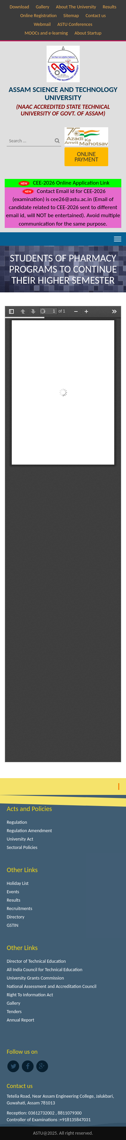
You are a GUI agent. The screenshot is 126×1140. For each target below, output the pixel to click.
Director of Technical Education (36, 961)
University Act (20, 839)
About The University (76, 7)
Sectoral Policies (22, 847)
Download (19, 7)
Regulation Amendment (29, 831)
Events (13, 892)
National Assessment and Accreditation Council (51, 986)
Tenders (14, 1011)
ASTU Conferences (74, 24)
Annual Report (20, 1020)
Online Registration (38, 15)
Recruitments (19, 908)
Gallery (42, 7)
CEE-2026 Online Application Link (62, 182)
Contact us (96, 15)
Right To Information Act (30, 995)
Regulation (17, 822)
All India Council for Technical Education (44, 969)
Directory (16, 917)
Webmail (42, 24)
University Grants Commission (35, 978)
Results (110, 7)
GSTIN (12, 925)
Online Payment (86, 156)
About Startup (88, 33)
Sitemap (71, 15)
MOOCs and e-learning (46, 33)
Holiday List (18, 883)
